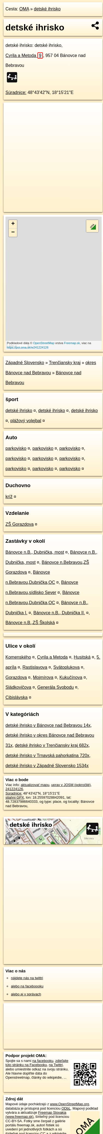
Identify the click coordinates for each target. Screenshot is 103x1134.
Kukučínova (70, 677)
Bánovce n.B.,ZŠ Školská (30, 622)
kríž (9, 496)
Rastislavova (34, 667)
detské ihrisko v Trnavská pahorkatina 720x (47, 755)
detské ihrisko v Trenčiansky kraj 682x (52, 745)
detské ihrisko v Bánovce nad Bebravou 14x (47, 725)
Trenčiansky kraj (65, 362)
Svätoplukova (66, 667)
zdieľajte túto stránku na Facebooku (36, 1063)
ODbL (65, 1108)
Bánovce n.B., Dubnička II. (59, 612)
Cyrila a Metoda (24, 55)
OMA (24, 9)
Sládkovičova (18, 687)
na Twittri (56, 1065)
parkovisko (15, 448)
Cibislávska (16, 697)
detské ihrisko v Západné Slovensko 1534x (47, 765)
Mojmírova (43, 677)
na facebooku (42, 1061)
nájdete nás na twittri (27, 978)
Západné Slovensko (24, 362)
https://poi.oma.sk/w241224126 (27, 347)
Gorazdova (16, 677)
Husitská (82, 657)
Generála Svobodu (55, 687)
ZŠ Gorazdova (19, 524)
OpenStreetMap (43, 343)
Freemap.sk (72, 343)
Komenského (18, 657)
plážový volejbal (25, 420)
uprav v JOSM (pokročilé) (70, 785)
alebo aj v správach (26, 994)
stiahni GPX (14, 797)
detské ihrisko (47, 9)
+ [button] (13, 224)
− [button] (13, 232)
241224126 (14, 789)
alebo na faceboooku (27, 986)
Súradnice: (16, 92)
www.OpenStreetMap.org (69, 1104)
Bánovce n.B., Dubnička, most (34, 552)
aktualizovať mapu (35, 785)
